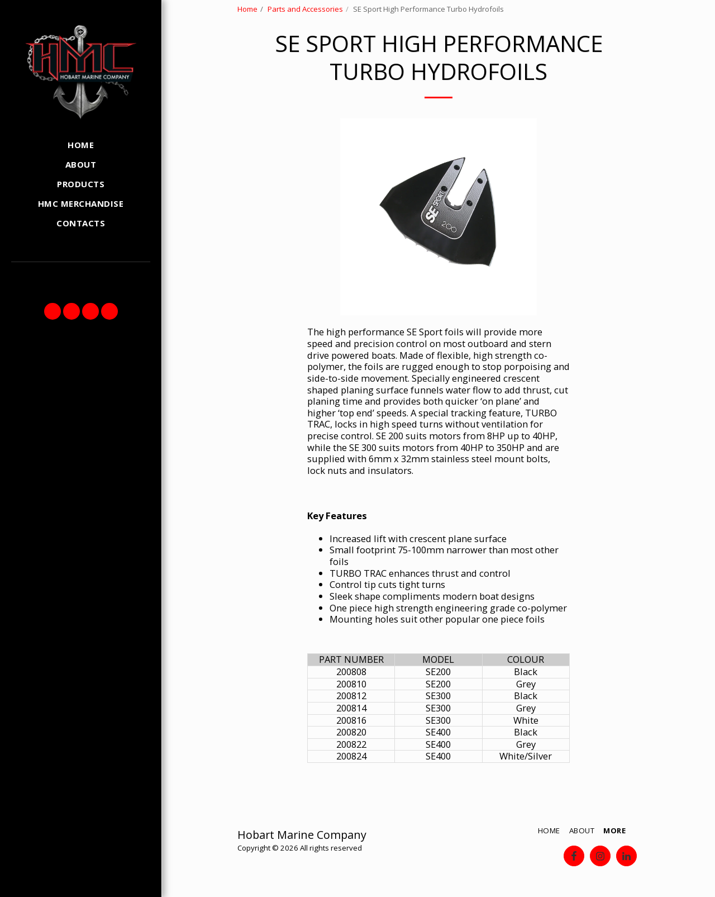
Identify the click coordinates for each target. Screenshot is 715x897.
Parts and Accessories (305, 9)
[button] (52, 311)
